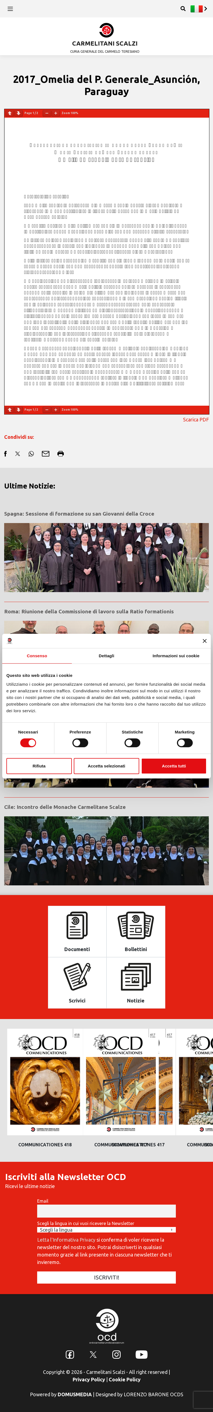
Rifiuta (38, 766)
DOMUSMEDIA (75, 1394)
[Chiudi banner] (205, 641)
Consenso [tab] (37, 655)
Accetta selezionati (106, 766)
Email (42, 1201)
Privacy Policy (89, 1379)
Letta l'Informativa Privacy (66, 1239)
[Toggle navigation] (10, 8)
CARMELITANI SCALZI (105, 43)
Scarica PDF (196, 419)
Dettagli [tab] (106, 655)
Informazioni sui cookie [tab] (176, 655)
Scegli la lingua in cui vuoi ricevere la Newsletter (85, 1223)
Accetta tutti (174, 766)
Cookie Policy (125, 1379)
